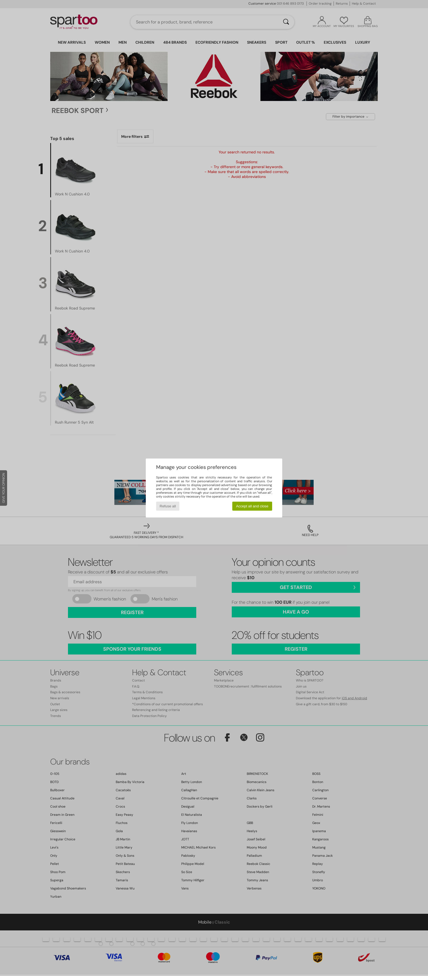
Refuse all (168, 506)
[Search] (286, 22)
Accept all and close (252, 506)
